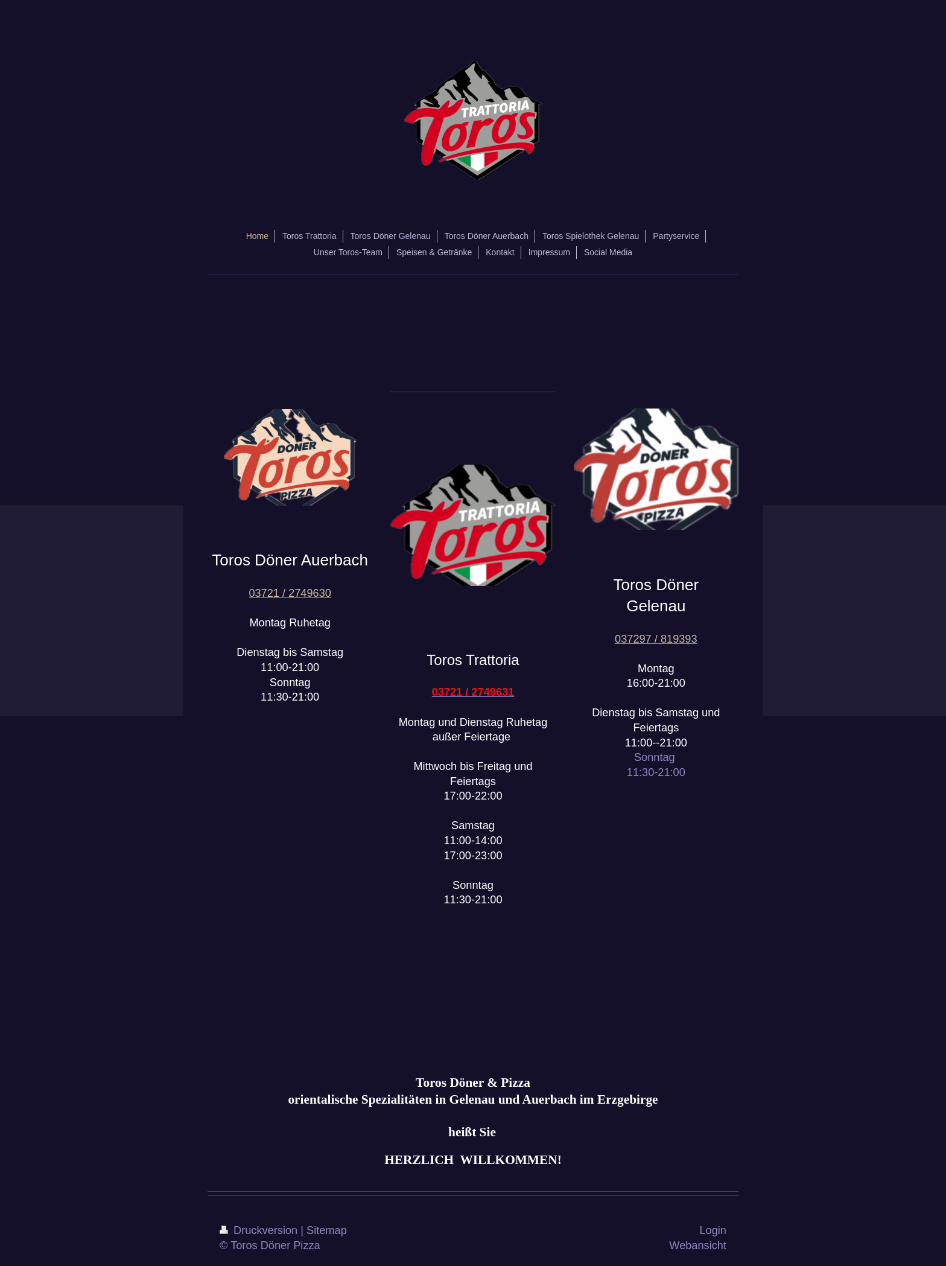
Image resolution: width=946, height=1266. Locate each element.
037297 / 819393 (656, 639)
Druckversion (260, 1230)
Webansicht (697, 1245)
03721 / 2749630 (290, 593)
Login (712, 1230)
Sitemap (326, 1230)
